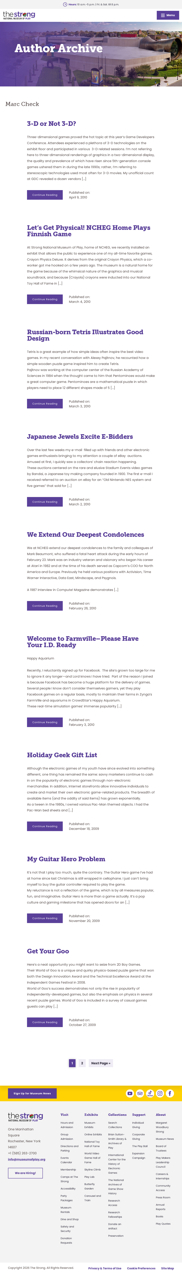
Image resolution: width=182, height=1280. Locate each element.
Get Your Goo (48, 951)
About (161, 1115)
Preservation (116, 1236)
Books (159, 1216)
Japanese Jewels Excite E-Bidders (80, 436)
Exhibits (91, 1115)
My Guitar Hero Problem (66, 859)
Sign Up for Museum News (32, 1093)
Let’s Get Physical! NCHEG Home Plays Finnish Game (88, 231)
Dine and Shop (70, 1219)
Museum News (165, 1139)
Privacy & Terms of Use (104, 1268)
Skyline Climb (92, 1169)
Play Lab (89, 1177)
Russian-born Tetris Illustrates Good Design (85, 335)
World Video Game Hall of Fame (92, 1158)
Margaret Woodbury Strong (162, 1127)
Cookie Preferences (141, 1268)
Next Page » (100, 1063)
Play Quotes (163, 1224)
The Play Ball (140, 1146)
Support (138, 1115)
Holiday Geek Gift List (62, 755)
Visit (64, 1115)
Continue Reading (47, 196)
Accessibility (68, 1188)
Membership (68, 1169)
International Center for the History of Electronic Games (117, 1164)
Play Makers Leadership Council (163, 1162)
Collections (117, 1115)
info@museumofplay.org (26, 1159)
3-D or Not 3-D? (51, 123)
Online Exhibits (93, 1134)
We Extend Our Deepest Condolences (85, 534)
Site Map (167, 1268)
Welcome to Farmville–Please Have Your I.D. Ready (82, 642)
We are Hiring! (25, 1173)
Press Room (163, 1197)
